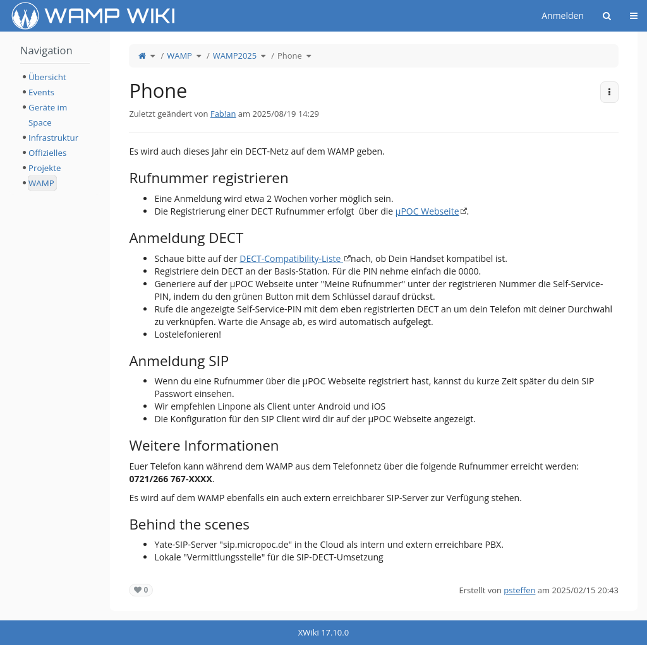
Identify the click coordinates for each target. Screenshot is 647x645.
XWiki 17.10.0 (323, 632)
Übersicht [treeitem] (47, 77)
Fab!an (223, 113)
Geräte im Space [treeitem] (47, 115)
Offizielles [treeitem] (47, 152)
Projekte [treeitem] (44, 168)
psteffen (519, 590)
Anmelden (562, 15)
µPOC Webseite (427, 211)
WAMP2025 (235, 55)
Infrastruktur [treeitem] (53, 137)
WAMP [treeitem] (41, 183)
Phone (289, 55)
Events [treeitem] (41, 92)
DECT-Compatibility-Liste (291, 258)
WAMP (179, 55)
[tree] (55, 130)
